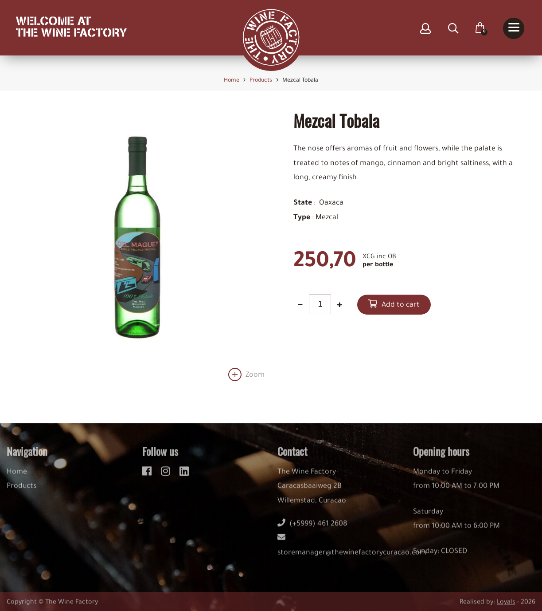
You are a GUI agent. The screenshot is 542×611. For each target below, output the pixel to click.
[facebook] (148, 476)
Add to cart (401, 305)
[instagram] (167, 476)
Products (21, 492)
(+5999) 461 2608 (312, 530)
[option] (136, 246)
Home (17, 478)
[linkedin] (184, 476)
